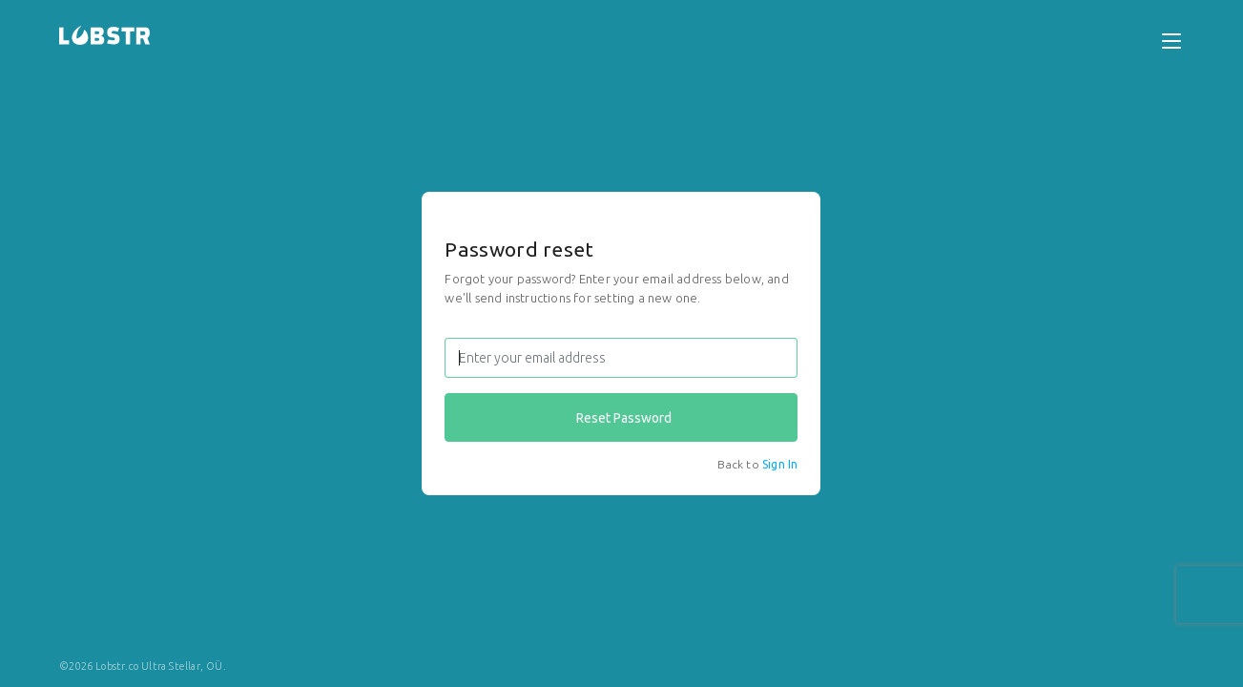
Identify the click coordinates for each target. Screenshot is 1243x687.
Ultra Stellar (170, 666)
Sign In (780, 464)
